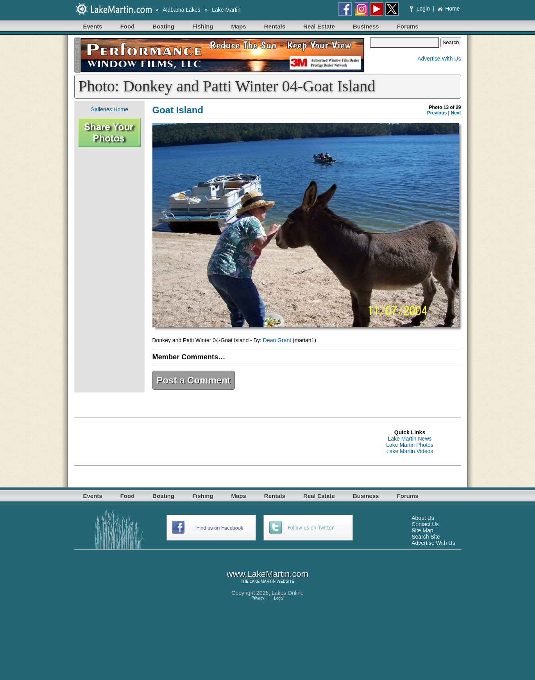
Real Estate (319, 26)
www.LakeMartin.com (267, 574)
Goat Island (178, 110)
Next (456, 113)
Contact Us (425, 524)
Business (366, 26)
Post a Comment (194, 380)
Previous (437, 113)
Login (420, 8)
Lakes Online (288, 593)
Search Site (426, 537)
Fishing (202, 26)
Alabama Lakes (181, 10)
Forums (408, 26)
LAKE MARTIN (263, 581)
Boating (163, 26)
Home (448, 8)
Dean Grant (277, 340)
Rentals (274, 26)
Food (127, 26)
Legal (278, 598)
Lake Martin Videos (409, 451)
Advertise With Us (439, 58)
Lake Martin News (409, 438)
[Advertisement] (109, 270)
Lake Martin (226, 10)
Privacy (257, 598)
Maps (238, 26)
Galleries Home (109, 109)
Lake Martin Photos (409, 445)
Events (92, 26)
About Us (423, 518)
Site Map (422, 530)
